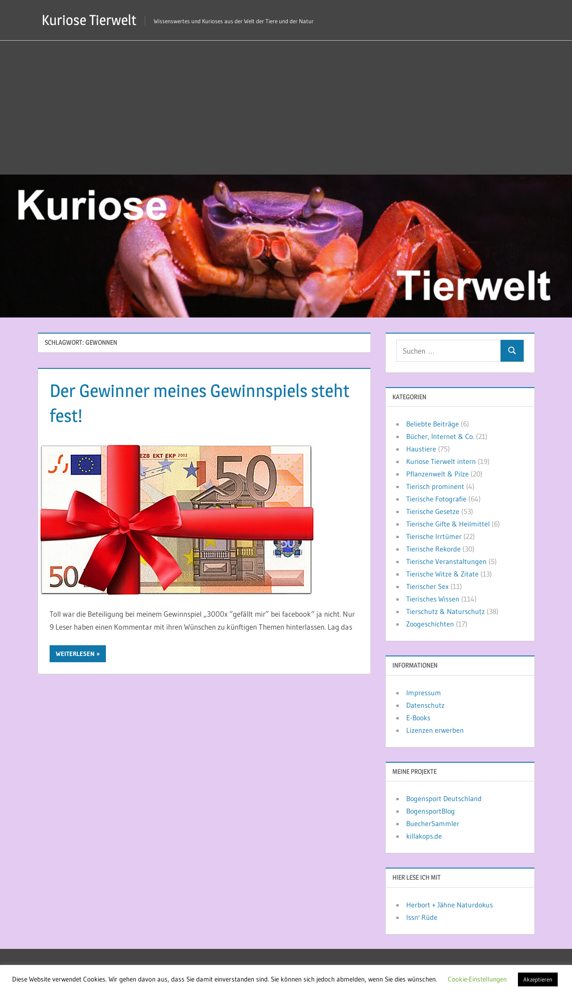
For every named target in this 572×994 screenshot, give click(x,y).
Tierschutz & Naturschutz (445, 611)
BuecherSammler (432, 823)
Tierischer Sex (427, 586)
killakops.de (424, 835)
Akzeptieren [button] (537, 979)
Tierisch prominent (435, 486)
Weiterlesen (75, 654)
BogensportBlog (430, 810)
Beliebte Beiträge (432, 423)
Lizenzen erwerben (435, 730)
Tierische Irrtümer (434, 536)
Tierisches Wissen (432, 598)
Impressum (423, 692)
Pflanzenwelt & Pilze (437, 473)
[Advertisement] (286, 107)
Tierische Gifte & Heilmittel (448, 523)
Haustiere (421, 448)
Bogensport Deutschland (444, 798)
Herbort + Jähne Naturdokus (449, 904)
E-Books (418, 717)
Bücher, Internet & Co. (440, 436)
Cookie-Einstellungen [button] (477, 979)
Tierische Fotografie (436, 498)
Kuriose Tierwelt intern (441, 461)
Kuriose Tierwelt (89, 20)
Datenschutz (425, 705)
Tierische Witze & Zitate (442, 573)
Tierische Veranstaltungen (446, 561)
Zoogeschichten (430, 623)
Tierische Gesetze (432, 511)
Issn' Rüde (421, 917)
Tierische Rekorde (433, 548)
